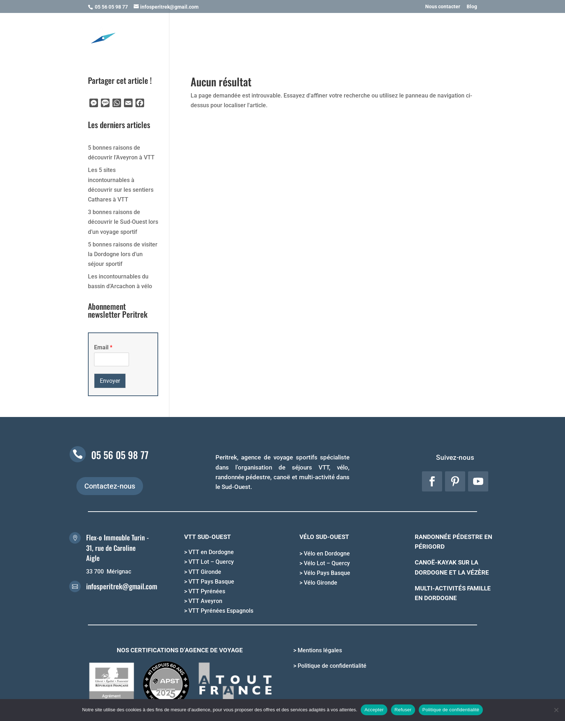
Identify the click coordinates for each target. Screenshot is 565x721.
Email (103, 347)
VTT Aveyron (205, 601)
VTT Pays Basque (211, 581)
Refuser (403, 709)
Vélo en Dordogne (327, 553)
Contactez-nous (109, 486)
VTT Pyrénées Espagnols (220, 610)
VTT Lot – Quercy (211, 561)
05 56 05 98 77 (119, 455)
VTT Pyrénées (206, 591)
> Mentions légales (317, 650)
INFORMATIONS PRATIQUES (375, 35)
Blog (472, 6)
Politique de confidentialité (450, 709)
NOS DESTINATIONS (253, 35)
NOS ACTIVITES (198, 35)
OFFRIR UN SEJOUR (313, 35)
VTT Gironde (204, 571)
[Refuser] (556, 709)
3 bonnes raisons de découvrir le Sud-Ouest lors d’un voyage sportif (123, 222)
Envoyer (110, 380)
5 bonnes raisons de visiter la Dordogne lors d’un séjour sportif (122, 254)
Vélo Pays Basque (327, 573)
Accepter (373, 709)
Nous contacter (442, 6)
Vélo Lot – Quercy (327, 563)
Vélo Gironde (320, 582)
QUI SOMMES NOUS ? (446, 35)
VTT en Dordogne (211, 552)
